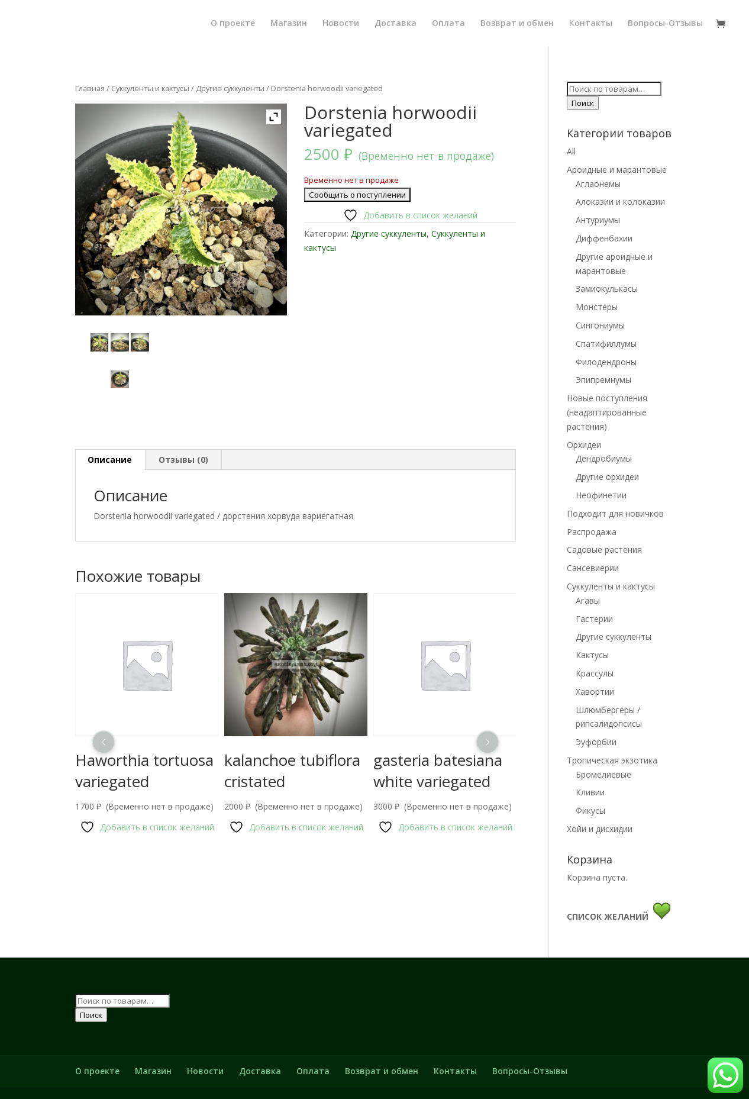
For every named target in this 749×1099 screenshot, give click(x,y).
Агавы (588, 600)
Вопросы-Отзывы (665, 23)
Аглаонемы (598, 183)
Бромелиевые (603, 774)
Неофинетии (601, 495)
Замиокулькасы (607, 288)
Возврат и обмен (517, 23)
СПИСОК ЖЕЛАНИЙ (610, 916)
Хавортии (595, 691)
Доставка (395, 23)
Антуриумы (598, 219)
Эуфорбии (596, 741)
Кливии (590, 792)
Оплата (448, 23)
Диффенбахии (604, 238)
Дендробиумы (604, 458)
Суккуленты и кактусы (150, 88)
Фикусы (590, 810)
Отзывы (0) (183, 459)
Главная (90, 88)
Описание (110, 459)
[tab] (110, 460)
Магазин (288, 23)
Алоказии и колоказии (620, 201)
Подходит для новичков (615, 513)
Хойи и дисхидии (599, 828)
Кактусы (592, 654)
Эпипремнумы (603, 379)
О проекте (233, 23)
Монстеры (597, 306)
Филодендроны (606, 362)
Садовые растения (604, 549)
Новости (340, 23)
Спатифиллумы (606, 343)
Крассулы (595, 673)
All (571, 151)
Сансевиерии (593, 567)
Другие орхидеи (607, 476)
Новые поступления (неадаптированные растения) (607, 412)
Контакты (590, 23)
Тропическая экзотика (612, 760)
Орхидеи (584, 444)
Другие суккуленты (230, 88)
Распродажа (591, 531)
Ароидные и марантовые (617, 169)
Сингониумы (600, 325)
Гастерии (594, 618)
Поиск (583, 103)
